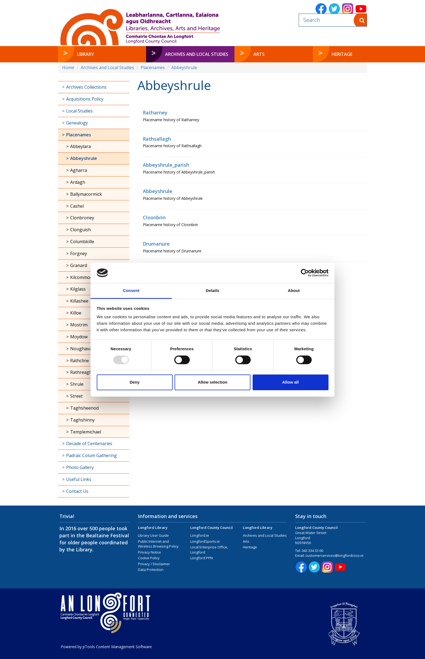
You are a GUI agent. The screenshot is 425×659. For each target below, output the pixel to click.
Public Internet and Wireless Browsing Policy (158, 544)
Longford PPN (201, 557)
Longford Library (153, 527)
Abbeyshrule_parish (166, 165)
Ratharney (155, 112)
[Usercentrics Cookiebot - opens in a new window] (305, 273)
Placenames (153, 67)
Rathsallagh (157, 139)
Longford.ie (199, 535)
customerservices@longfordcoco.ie (334, 555)
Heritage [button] (342, 54)
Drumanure (156, 243)
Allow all (290, 382)
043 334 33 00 (312, 550)
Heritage (250, 547)
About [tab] (294, 290)
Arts (246, 541)
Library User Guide (153, 535)
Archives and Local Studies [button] (196, 54)
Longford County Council (211, 527)
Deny (135, 382)
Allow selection (212, 382)
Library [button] (85, 54)
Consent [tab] (131, 290)
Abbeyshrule (184, 67)
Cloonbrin (154, 217)
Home (68, 67)
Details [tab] (212, 290)
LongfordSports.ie (205, 541)
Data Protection (150, 569)
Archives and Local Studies (107, 67)
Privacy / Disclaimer (154, 563)
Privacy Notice (149, 552)
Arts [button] (259, 54)
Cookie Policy (149, 557)
